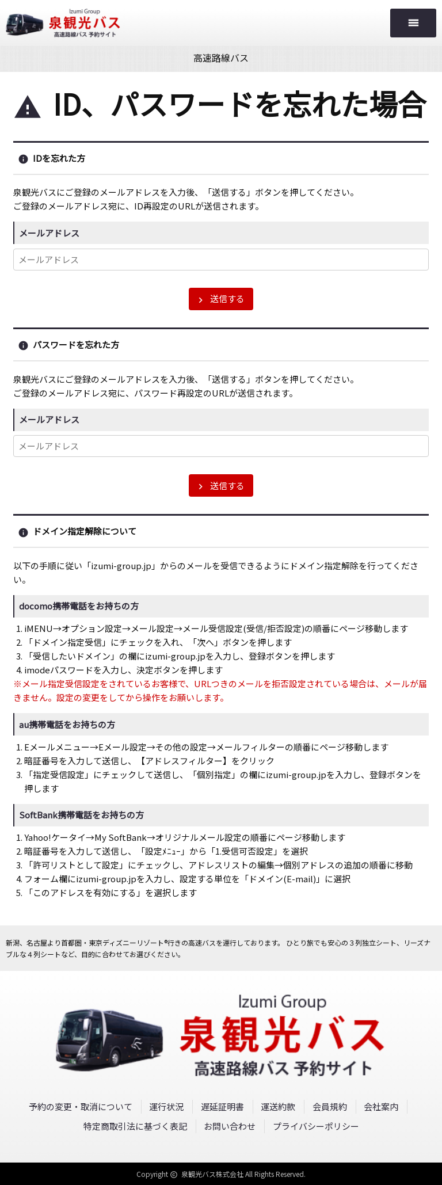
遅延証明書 (222, 1106)
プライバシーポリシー (316, 1126)
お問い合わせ (230, 1126)
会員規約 (330, 1106)
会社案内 (381, 1106)
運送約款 (278, 1106)
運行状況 (166, 1106)
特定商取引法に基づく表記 (135, 1126)
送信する (220, 298)
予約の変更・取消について (80, 1106)
